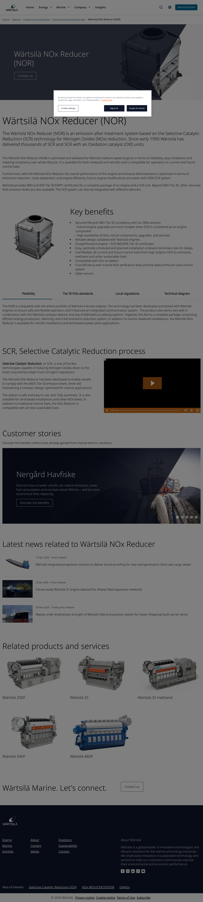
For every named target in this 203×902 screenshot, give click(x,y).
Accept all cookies (137, 108)
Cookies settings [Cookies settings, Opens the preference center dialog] (68, 108)
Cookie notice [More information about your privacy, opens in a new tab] (106, 100)
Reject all (114, 108)
